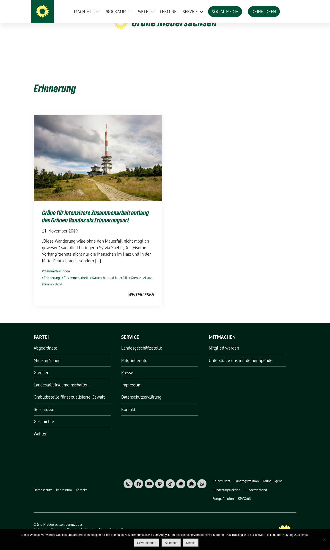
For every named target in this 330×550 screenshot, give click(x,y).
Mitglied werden (224, 341)
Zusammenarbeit (76, 270)
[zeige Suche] (288, 4)
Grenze (136, 270)
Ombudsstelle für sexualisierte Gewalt (69, 390)
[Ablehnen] (324, 539)
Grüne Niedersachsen (174, 22)
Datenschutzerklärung (141, 390)
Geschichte (44, 414)
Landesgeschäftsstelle (141, 341)
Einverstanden (146, 543)
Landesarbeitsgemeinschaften (61, 377)
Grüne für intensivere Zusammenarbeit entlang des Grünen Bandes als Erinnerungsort (95, 209)
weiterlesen (141, 287)
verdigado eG (113, 522)
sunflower (69, 522)
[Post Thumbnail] (98, 150)
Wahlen (40, 427)
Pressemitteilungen (56, 264)
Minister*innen (47, 353)
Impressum (131, 377)
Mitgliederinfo (134, 353)
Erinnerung (52, 270)
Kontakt (128, 402)
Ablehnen (171, 543)
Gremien (41, 365)
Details (190, 543)
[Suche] (282, 4)
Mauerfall (120, 270)
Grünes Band (53, 277)
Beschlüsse (44, 402)
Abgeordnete (45, 341)
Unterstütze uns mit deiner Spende (240, 353)
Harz (148, 270)
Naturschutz (100, 270)
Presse (127, 365)
